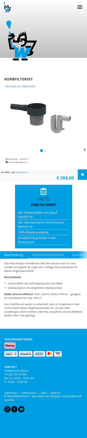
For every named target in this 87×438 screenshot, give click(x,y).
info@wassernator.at (16, 370)
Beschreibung (13, 255)
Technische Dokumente (47, 255)
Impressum (10, 392)
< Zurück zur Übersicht (19, 86)
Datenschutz (29, 392)
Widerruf (55, 392)
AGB (43, 392)
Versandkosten (21, 172)
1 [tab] (41, 150)
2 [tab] (45, 150)
